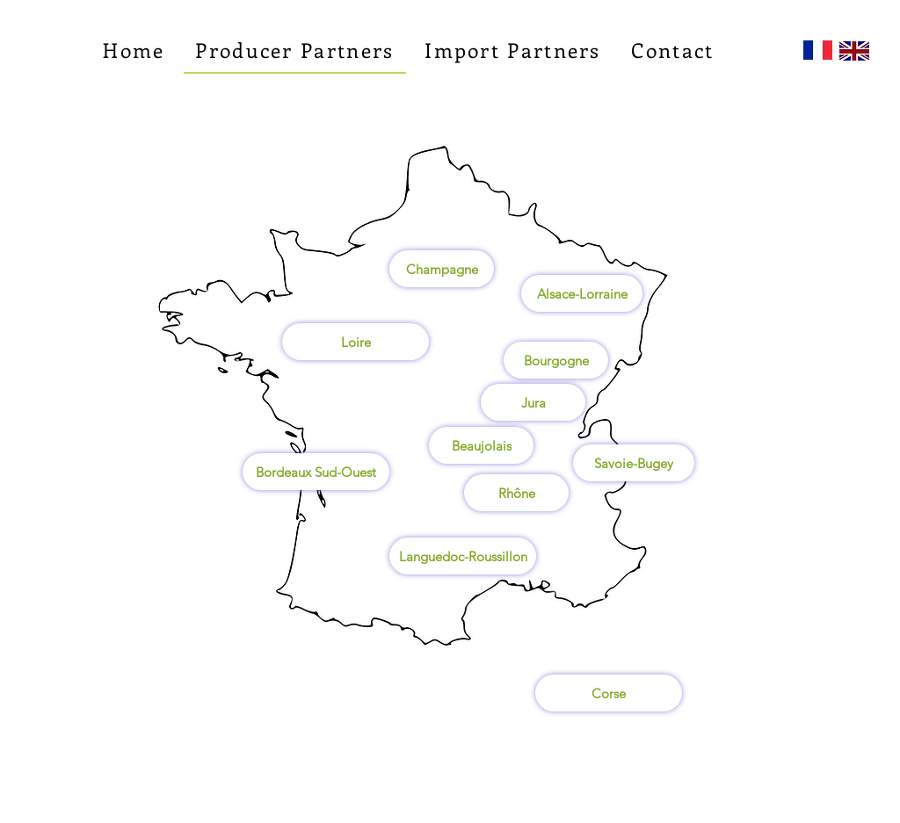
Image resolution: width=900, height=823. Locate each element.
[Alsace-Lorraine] (581, 293)
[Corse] (608, 693)
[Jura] (533, 402)
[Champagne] (441, 268)
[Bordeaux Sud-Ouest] (316, 471)
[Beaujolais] (481, 445)
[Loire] (355, 341)
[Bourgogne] (556, 360)
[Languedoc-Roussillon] (462, 556)
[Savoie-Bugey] (633, 462)
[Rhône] (516, 492)
